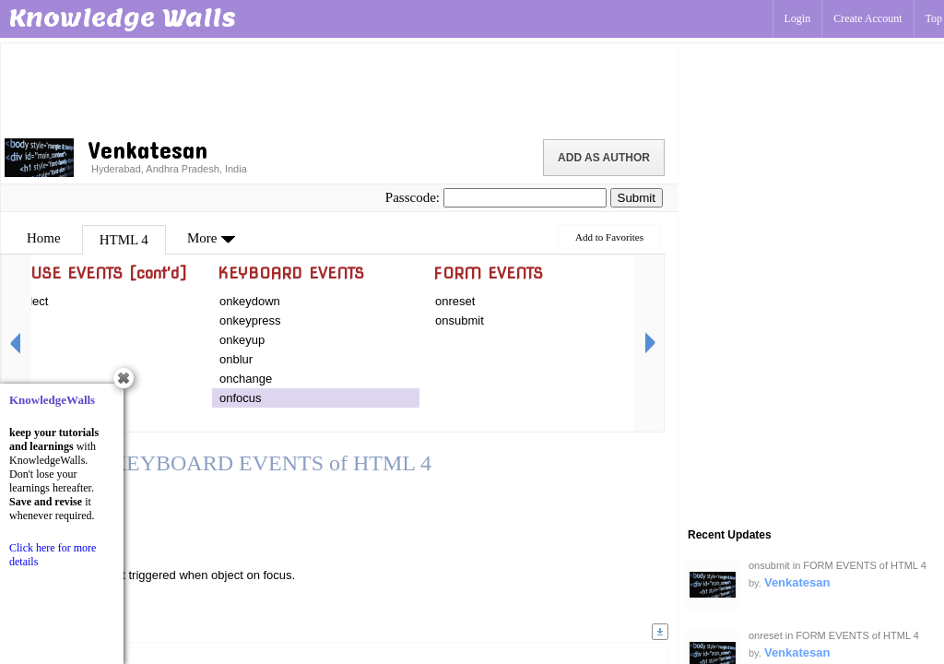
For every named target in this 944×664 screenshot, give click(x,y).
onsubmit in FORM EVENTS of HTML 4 (837, 565)
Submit (636, 198)
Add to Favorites (609, 237)
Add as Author (604, 157)
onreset (455, 301)
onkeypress (249, 320)
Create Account (867, 18)
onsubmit (459, 320)
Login (798, 18)
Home (44, 238)
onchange (245, 378)
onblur (236, 359)
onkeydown (249, 301)
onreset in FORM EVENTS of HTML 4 (834, 635)
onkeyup (242, 340)
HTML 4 (124, 239)
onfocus (240, 398)
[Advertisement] (339, 87)
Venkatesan (797, 582)
